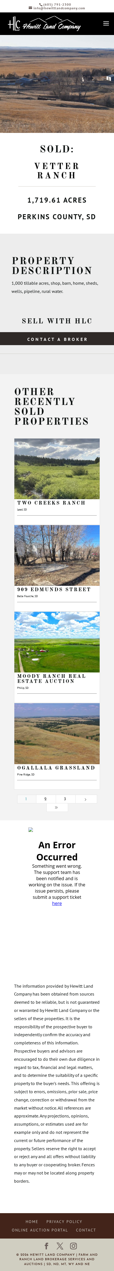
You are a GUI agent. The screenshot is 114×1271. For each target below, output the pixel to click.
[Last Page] (57, 807)
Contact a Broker (57, 339)
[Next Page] (86, 799)
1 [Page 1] (26, 799)
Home (32, 1221)
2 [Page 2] (46, 799)
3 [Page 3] (65, 799)
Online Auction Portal (40, 1230)
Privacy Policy (64, 1221)
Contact (86, 1230)
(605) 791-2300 (57, 4)
